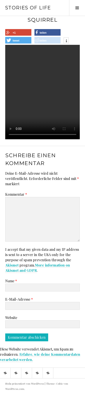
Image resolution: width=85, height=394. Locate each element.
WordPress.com (14, 389)
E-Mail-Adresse (19, 299)
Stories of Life (28, 8)
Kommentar (16, 194)
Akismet (12, 265)
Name (11, 281)
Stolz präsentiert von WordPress (24, 383)
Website (11, 317)
